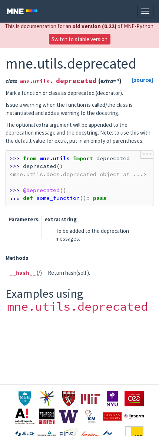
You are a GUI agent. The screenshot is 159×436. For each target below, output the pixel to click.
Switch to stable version (79, 39)
